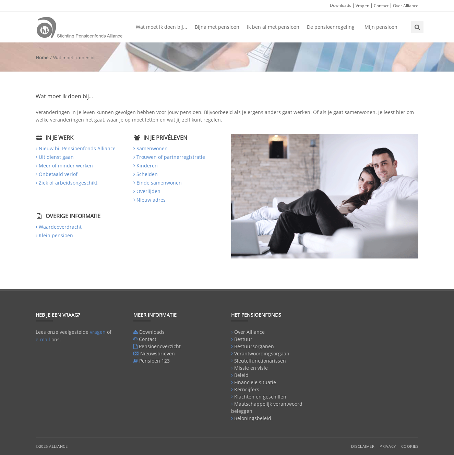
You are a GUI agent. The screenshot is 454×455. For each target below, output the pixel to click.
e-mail (43, 339)
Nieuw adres (151, 200)
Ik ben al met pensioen (273, 27)
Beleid (241, 375)
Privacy (388, 446)
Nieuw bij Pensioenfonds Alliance (77, 148)
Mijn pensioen (381, 27)
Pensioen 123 (154, 360)
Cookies (410, 446)
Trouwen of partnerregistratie (170, 157)
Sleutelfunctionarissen (260, 360)
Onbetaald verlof (58, 174)
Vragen (362, 6)
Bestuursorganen (254, 346)
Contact (381, 6)
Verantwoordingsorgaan (261, 353)
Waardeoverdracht (60, 227)
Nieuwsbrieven (157, 353)
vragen (98, 332)
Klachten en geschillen (260, 396)
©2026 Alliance (52, 446)
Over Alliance (405, 6)
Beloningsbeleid (252, 418)
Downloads (340, 5)
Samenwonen (152, 148)
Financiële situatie (255, 382)
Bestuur (243, 339)
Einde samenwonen (159, 182)
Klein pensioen (56, 235)
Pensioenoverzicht (160, 346)
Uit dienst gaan (56, 157)
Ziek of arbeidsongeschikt (68, 182)
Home (42, 57)
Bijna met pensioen (217, 27)
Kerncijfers (246, 389)
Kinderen (147, 165)
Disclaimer (362, 446)
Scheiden (147, 174)
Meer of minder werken (66, 165)
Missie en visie (251, 368)
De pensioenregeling (331, 27)
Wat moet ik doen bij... (161, 27)
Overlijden (148, 191)
